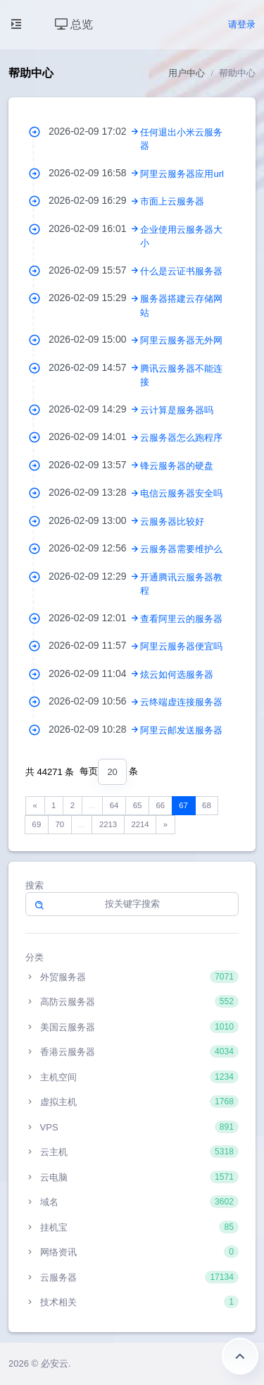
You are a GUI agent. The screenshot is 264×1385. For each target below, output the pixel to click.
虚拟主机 (132, 1101)
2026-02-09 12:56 (94, 548)
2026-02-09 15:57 (94, 270)
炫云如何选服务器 (176, 674)
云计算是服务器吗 (176, 410)
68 (206, 805)
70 (59, 824)
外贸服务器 (132, 976)
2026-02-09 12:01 (94, 617)
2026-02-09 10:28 (94, 729)
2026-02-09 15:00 (94, 339)
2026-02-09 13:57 (94, 464)
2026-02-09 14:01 (94, 436)
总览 (74, 24)
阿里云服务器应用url (181, 174)
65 (137, 805)
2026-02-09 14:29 (94, 409)
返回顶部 (240, 1356)
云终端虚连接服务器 (181, 702)
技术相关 (132, 1301)
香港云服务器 (132, 1051)
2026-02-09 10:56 (94, 701)
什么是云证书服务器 (181, 271)
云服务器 (132, 1277)
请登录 (242, 24)
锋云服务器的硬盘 (176, 465)
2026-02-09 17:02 (94, 131)
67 (183, 805)
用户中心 (186, 73)
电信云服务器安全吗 (181, 493)
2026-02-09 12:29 (94, 576)
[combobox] (112, 772)
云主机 (132, 1151)
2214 (140, 824)
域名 (132, 1201)
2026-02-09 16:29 (94, 200)
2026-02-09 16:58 (94, 172)
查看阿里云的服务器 (181, 619)
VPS (132, 1127)
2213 (108, 824)
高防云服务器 (132, 1001)
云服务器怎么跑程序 (181, 437)
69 (37, 824)
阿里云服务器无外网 (181, 340)
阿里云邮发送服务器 (181, 730)
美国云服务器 (132, 1026)
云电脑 (132, 1177)
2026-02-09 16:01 (94, 228)
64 (114, 805)
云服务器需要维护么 (181, 549)
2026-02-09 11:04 (94, 673)
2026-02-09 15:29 (94, 297)
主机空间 (132, 1076)
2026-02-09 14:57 (94, 367)
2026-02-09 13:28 (94, 492)
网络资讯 (132, 1251)
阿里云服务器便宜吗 (181, 646)
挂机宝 (132, 1227)
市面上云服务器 (172, 201)
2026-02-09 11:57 (94, 645)
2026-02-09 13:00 (94, 520)
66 (160, 805)
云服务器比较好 (172, 521)
